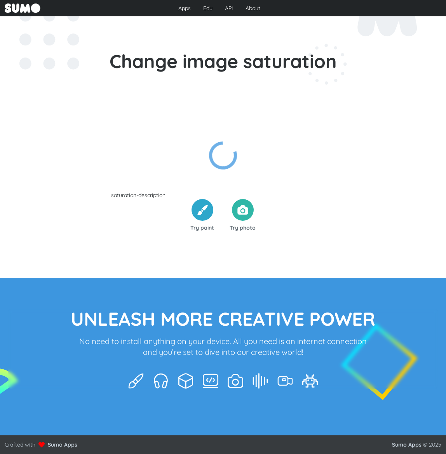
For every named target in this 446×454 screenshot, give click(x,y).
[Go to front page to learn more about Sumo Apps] (76, 8)
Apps (184, 8)
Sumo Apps (62, 444)
